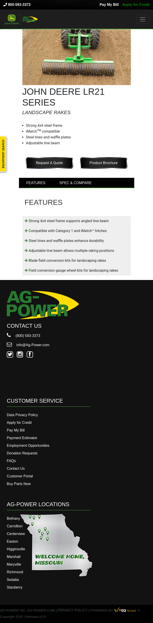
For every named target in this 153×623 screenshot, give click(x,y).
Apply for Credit (136, 5)
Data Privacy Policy (22, 415)
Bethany (13, 518)
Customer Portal (20, 476)
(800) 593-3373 (23, 336)
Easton (12, 541)
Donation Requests (22, 453)
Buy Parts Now (19, 484)
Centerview (16, 534)
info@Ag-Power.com (28, 345)
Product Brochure (103, 163)
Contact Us (16, 468)
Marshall (13, 557)
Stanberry (14, 587)
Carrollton (14, 526)
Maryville (14, 564)
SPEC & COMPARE (75, 183)
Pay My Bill (109, 5)
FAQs (11, 461)
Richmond (15, 572)
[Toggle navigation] (142, 19)
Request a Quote (49, 163)
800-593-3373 (17, 5)
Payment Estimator (22, 438)
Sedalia (13, 580)
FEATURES (35, 183)
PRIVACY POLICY (73, 610)
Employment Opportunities (28, 445)
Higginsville (16, 549)
